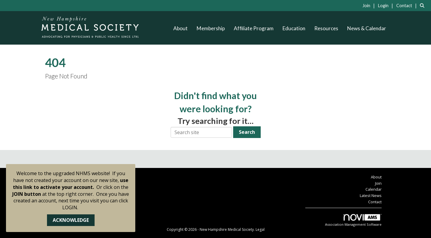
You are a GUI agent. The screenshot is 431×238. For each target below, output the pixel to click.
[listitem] (369, 5)
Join (378, 183)
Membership (211, 28)
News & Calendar (366, 28)
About (180, 28)
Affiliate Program (254, 28)
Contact (375, 201)
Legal (260, 229)
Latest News (371, 195)
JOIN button (26, 194)
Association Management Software (353, 220)
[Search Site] (423, 5)
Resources (326, 28)
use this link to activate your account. (70, 183)
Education (294, 28)
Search (247, 132)
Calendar (373, 189)
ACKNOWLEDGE (71, 220)
